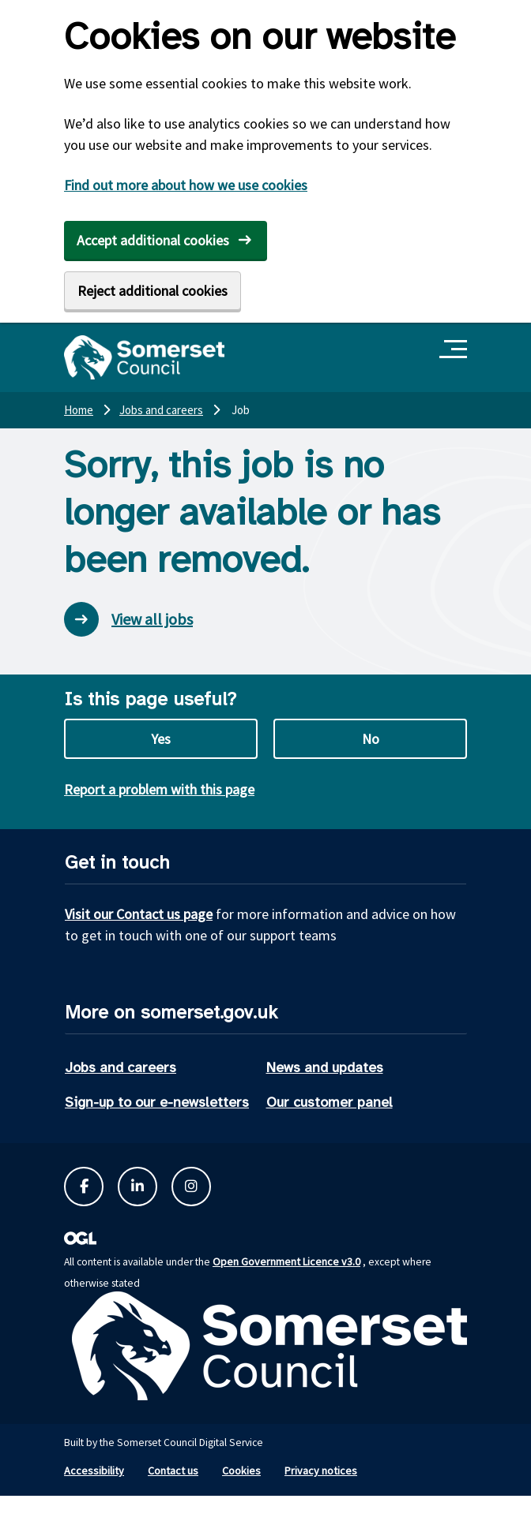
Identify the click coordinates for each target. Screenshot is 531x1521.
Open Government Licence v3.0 (286, 1261)
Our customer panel (329, 1102)
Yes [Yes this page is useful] (161, 739)
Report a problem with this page (159, 789)
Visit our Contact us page (139, 914)
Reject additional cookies (152, 291)
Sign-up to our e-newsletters (157, 1102)
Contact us (173, 1470)
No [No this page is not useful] (370, 739)
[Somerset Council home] (144, 357)
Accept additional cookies (153, 240)
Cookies (241, 1470)
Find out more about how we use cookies (185, 185)
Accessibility (94, 1470)
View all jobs (128, 619)
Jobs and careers (120, 1067)
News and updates (324, 1067)
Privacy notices (320, 1470)
